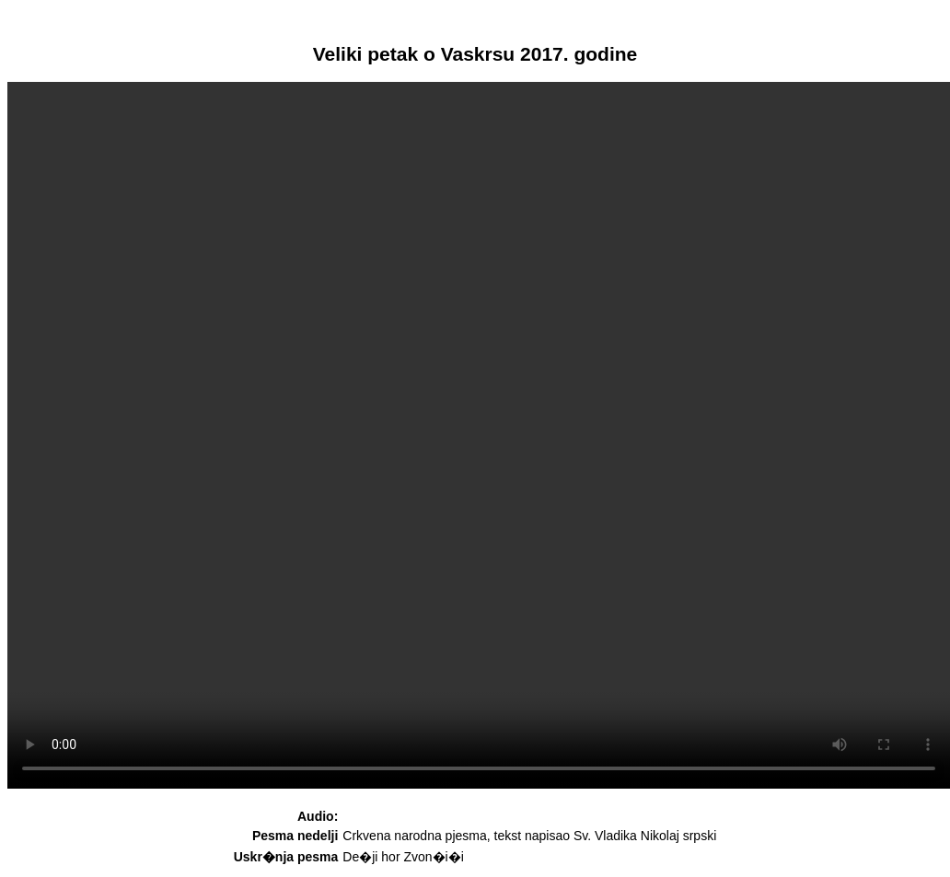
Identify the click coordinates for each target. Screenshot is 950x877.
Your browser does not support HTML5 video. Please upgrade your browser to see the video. (478, 435)
